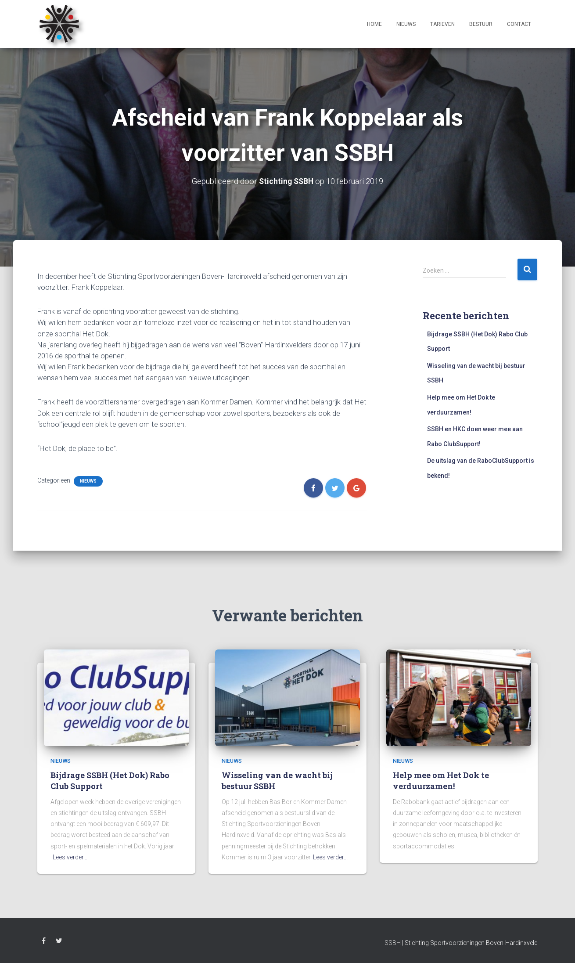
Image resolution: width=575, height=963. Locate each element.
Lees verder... (70, 857)
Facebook (43, 942)
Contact (519, 24)
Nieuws (406, 24)
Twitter (59, 942)
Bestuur (480, 24)
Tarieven (442, 24)
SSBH (393, 942)
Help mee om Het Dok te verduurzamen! (441, 780)
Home (374, 24)
